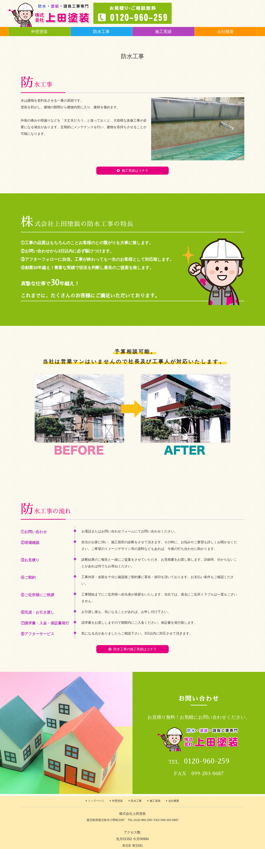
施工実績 (163, 31)
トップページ (96, 800)
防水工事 (101, 31)
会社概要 (225, 31)
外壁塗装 (39, 31)
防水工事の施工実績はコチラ (135, 649)
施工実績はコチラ (135, 170)
